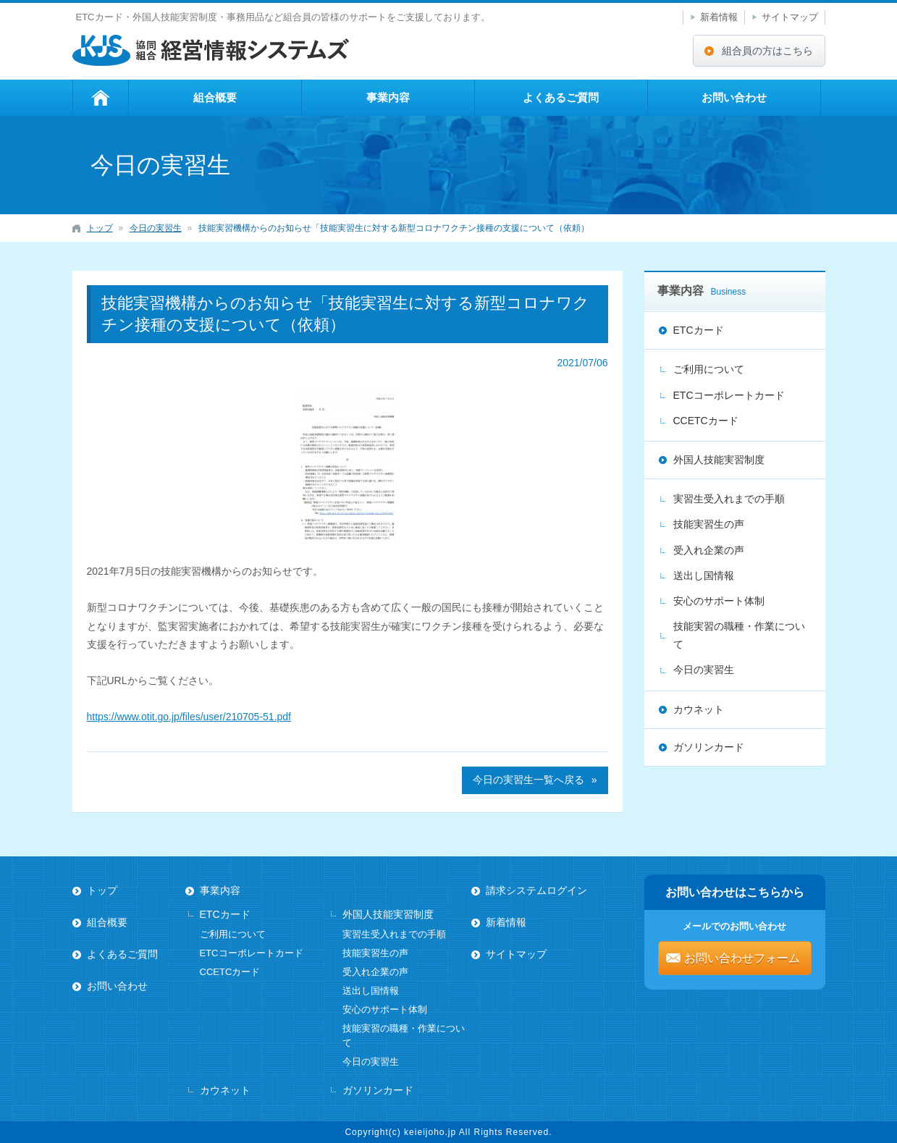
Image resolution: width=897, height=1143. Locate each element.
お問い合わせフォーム (742, 958)
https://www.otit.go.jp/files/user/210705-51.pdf (189, 716)
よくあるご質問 (561, 97)
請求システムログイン (536, 890)
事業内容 (388, 97)
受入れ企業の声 (708, 550)
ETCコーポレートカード (729, 395)
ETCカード (698, 330)
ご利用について (708, 369)
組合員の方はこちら (767, 50)
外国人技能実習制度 (719, 459)
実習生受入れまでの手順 (729, 499)
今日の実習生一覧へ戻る (528, 779)
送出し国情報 (703, 575)
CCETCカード (705, 420)
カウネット (698, 709)
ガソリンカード (708, 747)
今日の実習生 (703, 669)
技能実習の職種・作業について (739, 635)
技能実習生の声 (708, 524)
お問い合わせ (734, 97)
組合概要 (215, 97)
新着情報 (719, 17)
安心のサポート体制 (719, 601)
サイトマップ (790, 17)
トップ (100, 98)
